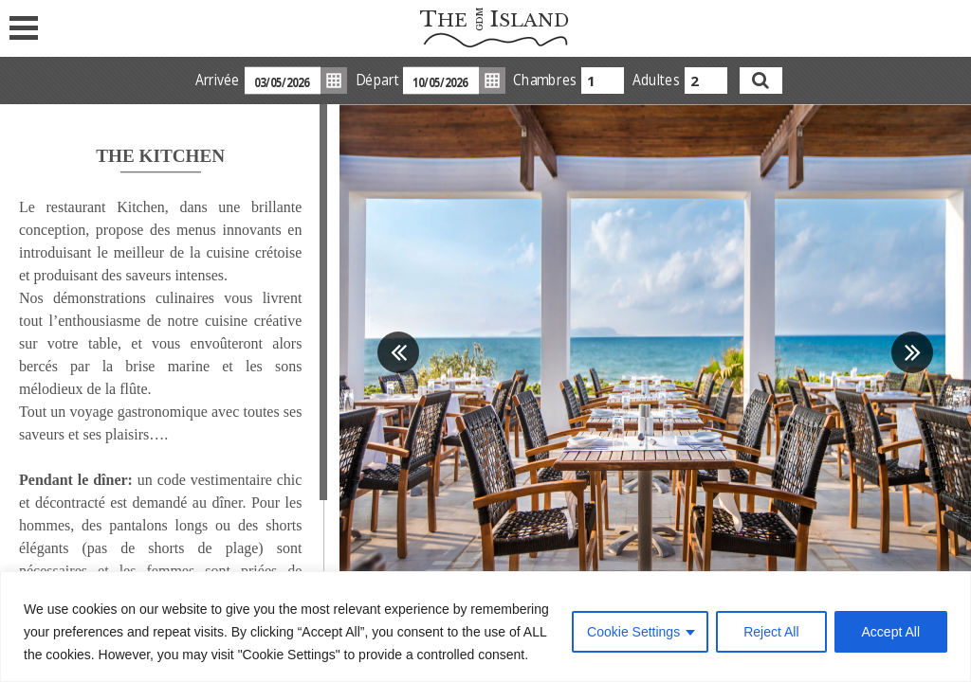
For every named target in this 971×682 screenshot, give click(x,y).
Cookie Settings (633, 631)
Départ (376, 80)
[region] (485, 626)
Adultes (656, 80)
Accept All (891, 631)
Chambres (544, 80)
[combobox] (602, 80)
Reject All (770, 631)
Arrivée (216, 80)
